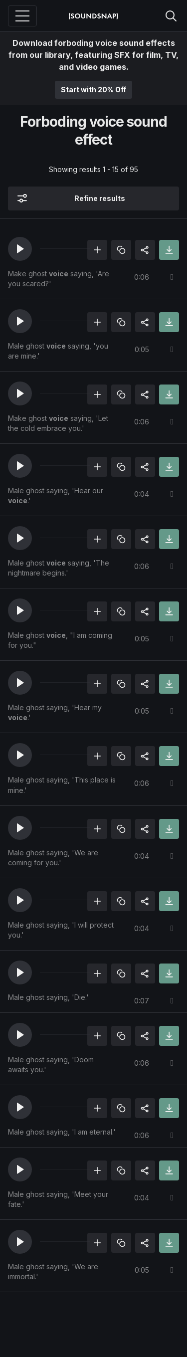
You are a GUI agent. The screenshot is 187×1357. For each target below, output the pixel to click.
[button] (20, 249)
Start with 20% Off (93, 89)
